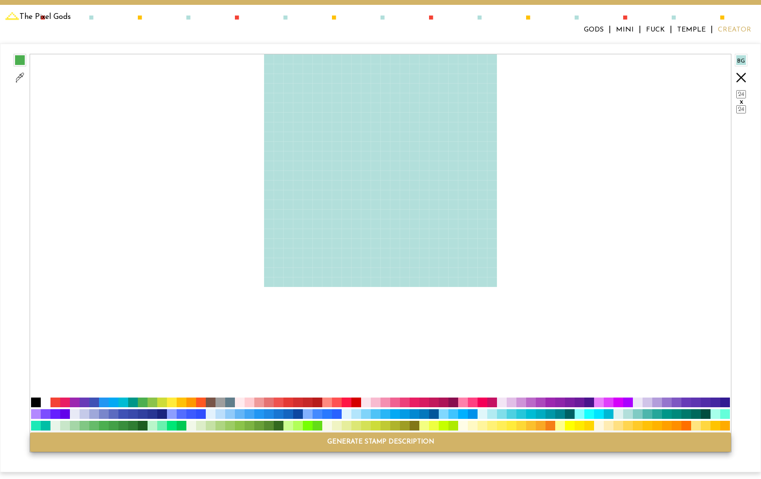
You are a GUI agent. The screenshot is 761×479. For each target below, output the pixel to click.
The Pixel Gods (38, 17)
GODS (594, 29)
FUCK (655, 29)
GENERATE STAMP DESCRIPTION (380, 442)
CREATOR (734, 29)
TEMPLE (691, 29)
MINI (625, 29)
